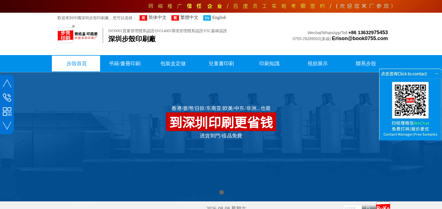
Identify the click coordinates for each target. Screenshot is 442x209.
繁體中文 (184, 18)
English (214, 18)
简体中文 (153, 18)
